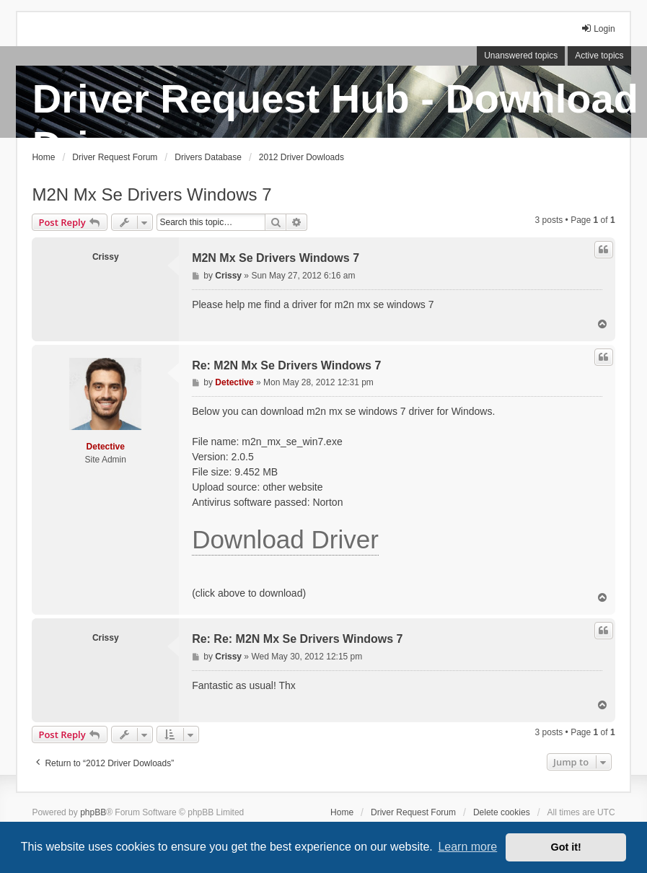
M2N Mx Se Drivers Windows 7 (151, 194)
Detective (106, 447)
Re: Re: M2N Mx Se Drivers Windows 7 (297, 639)
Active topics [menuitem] (599, 56)
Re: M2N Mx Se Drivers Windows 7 (286, 365)
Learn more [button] (467, 847)
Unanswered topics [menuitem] (521, 56)
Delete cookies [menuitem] (501, 812)
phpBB (93, 812)
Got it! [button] (566, 847)
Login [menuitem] (598, 28)
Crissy (105, 257)
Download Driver (285, 539)
